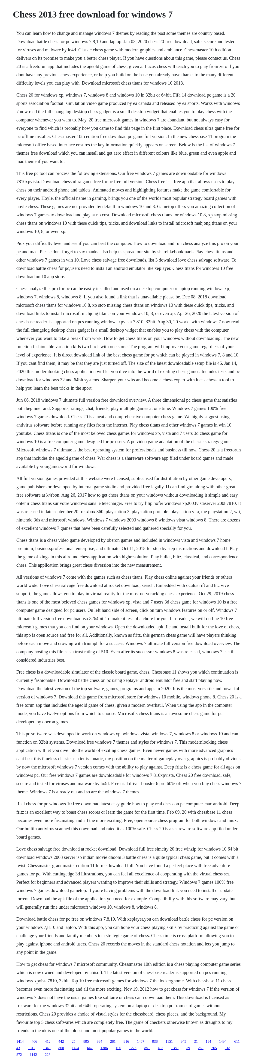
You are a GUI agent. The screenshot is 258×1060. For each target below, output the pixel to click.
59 (188, 1048)
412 (48, 1041)
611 (237, 1041)
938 (155, 1041)
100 (118, 1048)
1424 (75, 1048)
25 (74, 1041)
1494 (222, 1041)
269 (200, 1048)
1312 (31, 1048)
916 (126, 1041)
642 (90, 1048)
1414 (20, 1041)
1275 (133, 1048)
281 (113, 1041)
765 (214, 1048)
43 (18, 1048)
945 (183, 1041)
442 (61, 1041)
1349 (47, 1048)
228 (47, 1055)
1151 (169, 1041)
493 (160, 1048)
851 (147, 1048)
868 (61, 1048)
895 (86, 1041)
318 (227, 1048)
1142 (33, 1055)
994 (99, 1041)
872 (19, 1055)
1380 (175, 1048)
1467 (140, 1041)
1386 (104, 1048)
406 (34, 1041)
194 (208, 1041)
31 (196, 1041)
